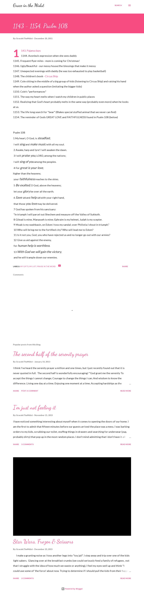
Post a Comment (29, 391)
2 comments (27, 578)
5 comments (27, 444)
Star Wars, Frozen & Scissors (43, 541)
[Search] (118, 5)
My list (32, 266)
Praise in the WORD (46, 266)
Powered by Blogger (72, 589)
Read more (125, 391)
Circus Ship (51, 76)
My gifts (24, 266)
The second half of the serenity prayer (50, 354)
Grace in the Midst (28, 5)
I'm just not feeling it (34, 407)
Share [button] (125, 266)
